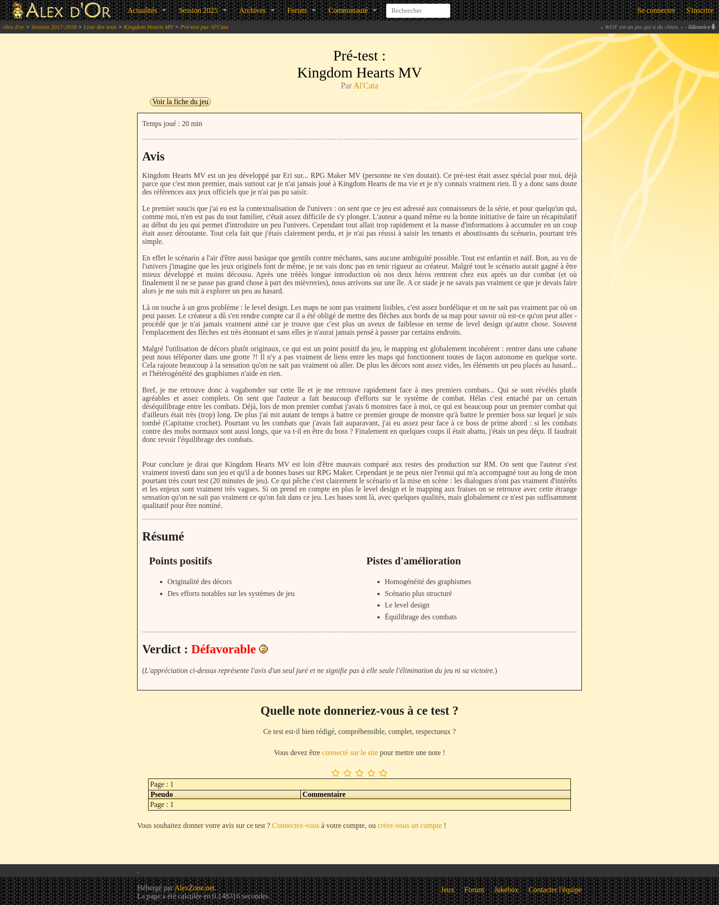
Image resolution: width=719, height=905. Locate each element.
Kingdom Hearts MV (148, 26)
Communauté (348, 10)
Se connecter (656, 10)
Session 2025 (198, 10)
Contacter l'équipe (555, 890)
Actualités (142, 10)
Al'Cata (366, 85)
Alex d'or (13, 26)
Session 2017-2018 (54, 26)
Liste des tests (99, 26)
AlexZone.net (194, 888)
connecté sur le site (350, 752)
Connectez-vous (295, 825)
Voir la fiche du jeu (180, 101)
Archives (252, 10)
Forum (297, 10)
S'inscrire (699, 10)
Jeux (447, 890)
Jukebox (506, 890)
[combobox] (418, 6)
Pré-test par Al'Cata (204, 26)
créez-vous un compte (409, 825)
